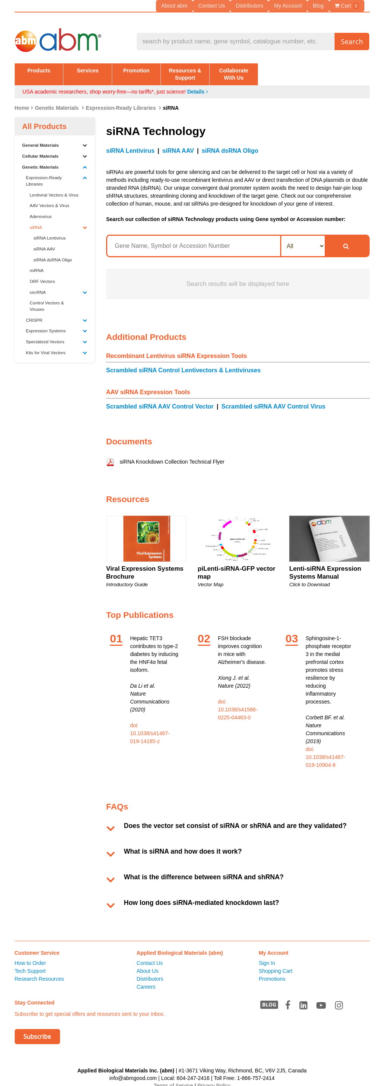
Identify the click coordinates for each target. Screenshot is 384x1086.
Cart (347, 6)
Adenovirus (41, 209)
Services (121, 70)
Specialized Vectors (57, 334)
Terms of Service (173, 1078)
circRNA (59, 284)
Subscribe (37, 1029)
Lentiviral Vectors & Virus (54, 187)
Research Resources (39, 972)
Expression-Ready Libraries (121, 100)
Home (22, 100)
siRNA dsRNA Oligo (53, 252)
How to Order (30, 956)
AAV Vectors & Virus (49, 198)
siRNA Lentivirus (50, 230)
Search (352, 41)
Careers (146, 980)
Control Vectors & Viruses (47, 298)
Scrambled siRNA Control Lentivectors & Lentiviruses (183, 363)
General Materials (55, 138)
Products (50, 70)
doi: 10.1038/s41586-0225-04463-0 (238, 702)
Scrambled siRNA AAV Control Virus (273, 399)
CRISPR (57, 312)
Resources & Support (263, 70)
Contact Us (215, 6)
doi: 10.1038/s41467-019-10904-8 (325, 749)
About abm (178, 6)
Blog (319, 6)
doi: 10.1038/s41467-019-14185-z (150, 726)
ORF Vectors (42, 274)
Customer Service (37, 946)
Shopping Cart (276, 964)
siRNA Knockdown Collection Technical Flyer (172, 455)
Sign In (267, 956)
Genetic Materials (57, 100)
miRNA (37, 263)
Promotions (272, 972)
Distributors (252, 6)
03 (291, 631)
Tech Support (30, 964)
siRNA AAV (44, 241)
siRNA (59, 220)
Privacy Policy (213, 1078)
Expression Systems (57, 323)
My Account (289, 6)
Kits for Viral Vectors (57, 345)
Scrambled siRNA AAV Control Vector (160, 399)
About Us (148, 964)
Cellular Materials (55, 149)
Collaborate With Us (334, 70)
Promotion (192, 70)
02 (204, 631)
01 (116, 631)
